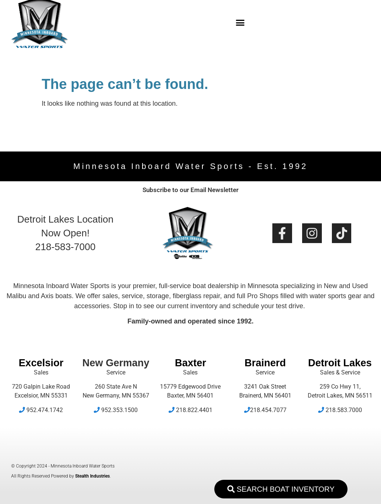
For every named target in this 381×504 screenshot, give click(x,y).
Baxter (190, 363)
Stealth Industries (92, 476)
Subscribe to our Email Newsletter (190, 190)
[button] (240, 22)
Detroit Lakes (340, 363)
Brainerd (265, 363)
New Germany (115, 363)
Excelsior (41, 363)
